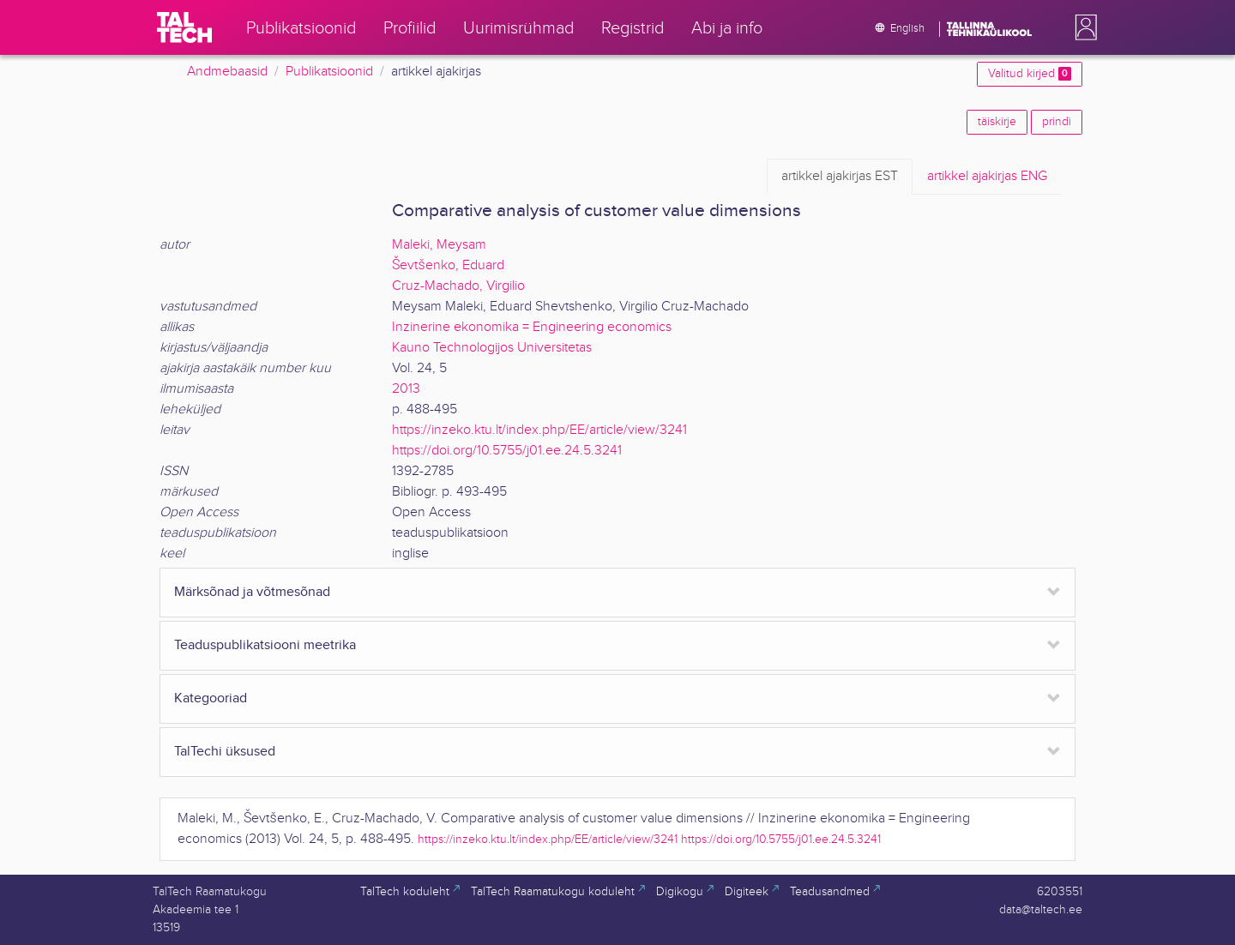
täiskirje (997, 122)
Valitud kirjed (1029, 74)
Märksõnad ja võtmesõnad (252, 592)
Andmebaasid (227, 71)
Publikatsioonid (329, 71)
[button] (1082, 27)
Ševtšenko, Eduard (448, 265)
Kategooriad (210, 698)
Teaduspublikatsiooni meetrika (265, 645)
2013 (406, 389)
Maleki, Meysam (439, 245)
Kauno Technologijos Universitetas (492, 348)
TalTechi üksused (224, 751)
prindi (1056, 122)
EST (839, 176)
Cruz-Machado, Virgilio (458, 286)
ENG (987, 176)
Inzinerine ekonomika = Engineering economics (532, 327)
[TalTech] (184, 27)
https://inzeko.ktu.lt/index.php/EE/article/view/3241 (539, 430)
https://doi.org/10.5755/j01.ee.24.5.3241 (507, 450)
